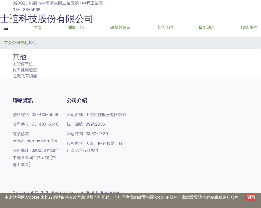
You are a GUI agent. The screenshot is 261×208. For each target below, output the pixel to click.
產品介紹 (165, 27)
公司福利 (20, 42)
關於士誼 (76, 27)
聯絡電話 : (35, 115)
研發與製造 (120, 27)
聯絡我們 (249, 27)
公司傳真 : (36, 124)
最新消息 (207, 27)
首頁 (38, 27)
